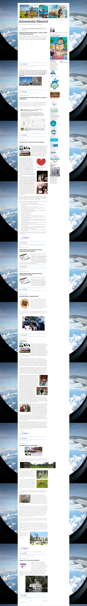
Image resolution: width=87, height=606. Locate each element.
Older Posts (45, 600)
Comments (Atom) (26, 602)
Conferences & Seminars (31, 136)
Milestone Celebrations (32, 65)
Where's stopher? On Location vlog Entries (29, 66)
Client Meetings (24, 136)
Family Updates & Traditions (26, 439)
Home (31, 600)
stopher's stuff (36, 245)
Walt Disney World (41, 245)
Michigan (34, 439)
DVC (37, 244)
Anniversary (23, 244)
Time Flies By (23, 341)
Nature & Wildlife (43, 554)
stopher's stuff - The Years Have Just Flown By (31, 142)
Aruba (23, 65)
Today (45, 290)
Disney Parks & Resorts (29, 244)
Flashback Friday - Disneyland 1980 (28, 296)
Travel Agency (21, 137)
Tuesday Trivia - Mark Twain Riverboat (29, 560)
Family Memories (40, 244)
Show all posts (42, 28)
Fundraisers (36, 136)
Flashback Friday (35, 336)
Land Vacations (26, 65)
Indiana (32, 439)
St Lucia (43, 65)
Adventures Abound (33, 21)
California (23, 290)
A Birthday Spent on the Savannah (28, 445)
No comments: (44, 62)
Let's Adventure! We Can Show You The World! (59, 32)
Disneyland (34, 244)
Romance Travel (39, 65)
